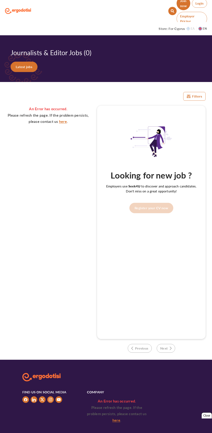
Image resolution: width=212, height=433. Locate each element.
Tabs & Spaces (182, 426)
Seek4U (134, 186)
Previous (139, 348)
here (63, 121)
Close (206, 415)
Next (166, 348)
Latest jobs (24, 67)
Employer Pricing (187, 18)
